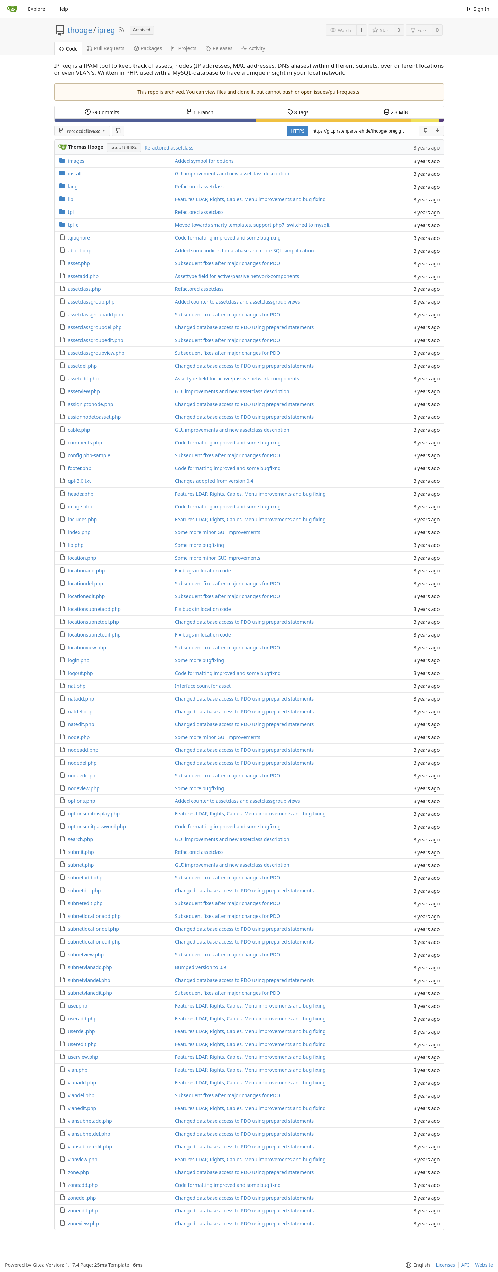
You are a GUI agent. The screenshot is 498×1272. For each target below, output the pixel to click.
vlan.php (77, 1069)
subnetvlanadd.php (90, 967)
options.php (81, 800)
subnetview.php (86, 954)
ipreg (106, 30)
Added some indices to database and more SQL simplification (244, 250)
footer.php (79, 468)
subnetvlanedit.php (90, 993)
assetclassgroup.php (91, 301)
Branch (199, 112)
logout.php (80, 673)
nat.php (76, 686)
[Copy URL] (425, 131)
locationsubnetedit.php (94, 634)
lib (70, 199)
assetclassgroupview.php (96, 353)
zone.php (78, 1172)
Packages (147, 48)
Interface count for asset (203, 686)
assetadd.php (83, 276)
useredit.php (82, 1044)
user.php (77, 1005)
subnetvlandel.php (89, 980)
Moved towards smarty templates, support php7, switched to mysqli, (253, 225)
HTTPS (297, 131)
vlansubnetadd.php (90, 1121)
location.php (82, 557)
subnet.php (81, 864)
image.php (80, 506)
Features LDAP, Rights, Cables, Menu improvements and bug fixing (250, 199)
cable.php (79, 429)
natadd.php (81, 698)
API (465, 1265)
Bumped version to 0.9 (200, 967)
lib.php (75, 545)
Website (484, 1265)
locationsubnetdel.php (93, 622)
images (76, 160)
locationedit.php (86, 596)
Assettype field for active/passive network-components (237, 276)
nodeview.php (84, 788)
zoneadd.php (83, 1185)
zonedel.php (82, 1197)
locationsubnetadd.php (94, 609)
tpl (71, 212)
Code (68, 48)
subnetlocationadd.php (94, 916)
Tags (297, 112)
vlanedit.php (82, 1108)
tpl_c (73, 225)
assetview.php (84, 391)
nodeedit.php (83, 775)
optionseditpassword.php (97, 826)
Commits (102, 112)
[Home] (12, 9)
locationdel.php (85, 583)
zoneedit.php (83, 1210)
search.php (80, 839)
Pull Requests (105, 48)
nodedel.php (82, 762)
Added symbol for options (204, 160)
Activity (253, 48)
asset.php (79, 263)
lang (73, 186)
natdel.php (80, 711)
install (74, 173)
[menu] (437, 131)
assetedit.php (83, 378)
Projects (183, 48)
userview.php (83, 1057)
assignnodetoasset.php (94, 417)
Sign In (478, 9)
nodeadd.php (83, 750)
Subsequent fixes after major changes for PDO (227, 263)
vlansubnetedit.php (90, 1146)
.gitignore (79, 237)
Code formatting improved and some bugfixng (228, 237)
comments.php (85, 442)
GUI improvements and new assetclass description (232, 173)
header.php (80, 493)
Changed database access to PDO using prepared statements (244, 327)
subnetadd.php (85, 877)
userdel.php (81, 1031)
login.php (79, 660)
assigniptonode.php (90, 404)
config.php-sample (89, 455)
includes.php (82, 519)
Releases (218, 48)
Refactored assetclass (169, 147)
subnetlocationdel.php (93, 929)
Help (62, 9)
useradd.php (82, 1018)
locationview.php (87, 647)
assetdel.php (82, 365)
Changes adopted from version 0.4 (214, 481)
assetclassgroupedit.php (95, 340)
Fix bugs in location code (203, 570)
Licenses (445, 1265)
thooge (80, 30)
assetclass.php (84, 289)
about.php (79, 250)
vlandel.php (81, 1095)
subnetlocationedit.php (94, 941)
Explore (36, 9)
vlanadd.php (82, 1082)
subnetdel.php (84, 890)
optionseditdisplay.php (94, 813)
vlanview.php (83, 1159)
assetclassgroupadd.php (95, 314)
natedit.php (81, 724)
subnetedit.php (85, 903)
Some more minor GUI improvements (217, 532)
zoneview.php (83, 1223)
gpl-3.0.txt (79, 481)
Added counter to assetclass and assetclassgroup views (237, 301)
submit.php (81, 852)
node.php (79, 737)
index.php (79, 532)
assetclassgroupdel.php (94, 327)
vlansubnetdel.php (89, 1133)
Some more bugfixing (199, 545)
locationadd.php (86, 570)
